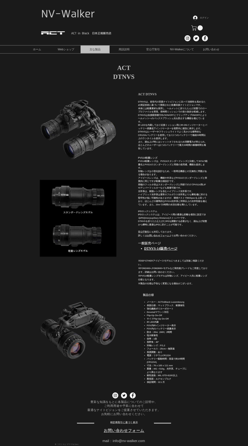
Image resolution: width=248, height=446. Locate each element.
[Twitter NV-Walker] (196, 38)
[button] (197, 27)
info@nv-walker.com (129, 441)
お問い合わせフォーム (158, 235)
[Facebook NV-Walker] (205, 38)
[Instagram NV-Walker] (187, 38)
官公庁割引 (143, 232)
